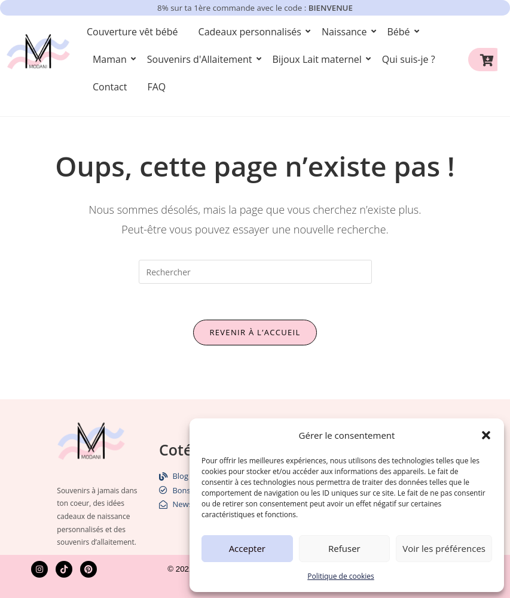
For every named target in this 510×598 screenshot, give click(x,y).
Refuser (344, 548)
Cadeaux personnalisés (252, 31)
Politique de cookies (340, 576)
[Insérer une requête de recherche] (255, 272)
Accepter (247, 548)
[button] (486, 435)
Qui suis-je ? (408, 59)
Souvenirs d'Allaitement (201, 59)
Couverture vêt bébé (132, 31)
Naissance (346, 31)
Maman (112, 59)
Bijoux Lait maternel (319, 59)
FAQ (156, 86)
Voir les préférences (443, 548)
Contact (110, 86)
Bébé (400, 31)
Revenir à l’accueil (254, 332)
